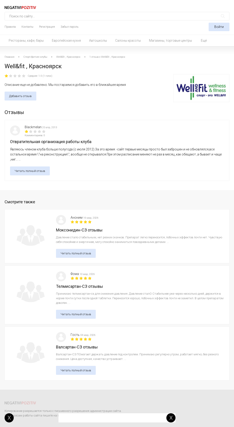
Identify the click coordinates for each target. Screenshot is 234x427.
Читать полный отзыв (30, 171)
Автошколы (98, 40)
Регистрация (47, 26)
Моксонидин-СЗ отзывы (79, 230)
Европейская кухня (66, 40)
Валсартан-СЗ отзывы (77, 347)
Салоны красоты (128, 40)
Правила (10, 26)
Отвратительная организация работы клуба (50, 141)
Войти (219, 27)
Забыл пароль (69, 26)
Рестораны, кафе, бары (26, 40)
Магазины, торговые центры (170, 40)
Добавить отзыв (20, 96)
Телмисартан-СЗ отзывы (79, 286)
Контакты (27, 26)
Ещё (204, 40)
